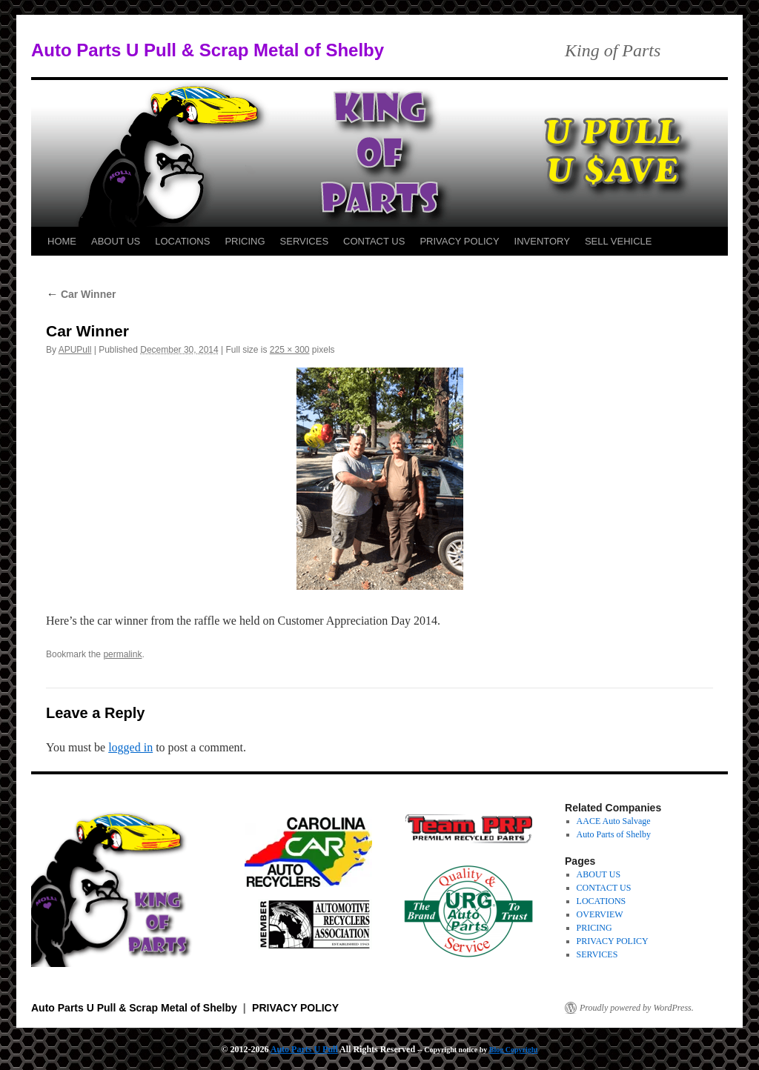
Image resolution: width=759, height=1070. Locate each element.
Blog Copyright (513, 1050)
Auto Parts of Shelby (614, 834)
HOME (61, 241)
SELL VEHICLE (618, 241)
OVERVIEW (600, 914)
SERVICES (304, 241)
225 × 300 (290, 350)
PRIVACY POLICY (459, 241)
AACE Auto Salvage (614, 821)
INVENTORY (542, 241)
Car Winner (81, 294)
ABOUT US (115, 241)
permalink (122, 654)
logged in (130, 747)
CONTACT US (374, 241)
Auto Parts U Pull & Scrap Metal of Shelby (207, 50)
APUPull (75, 350)
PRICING (245, 241)
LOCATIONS (182, 241)
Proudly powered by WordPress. (637, 1008)
